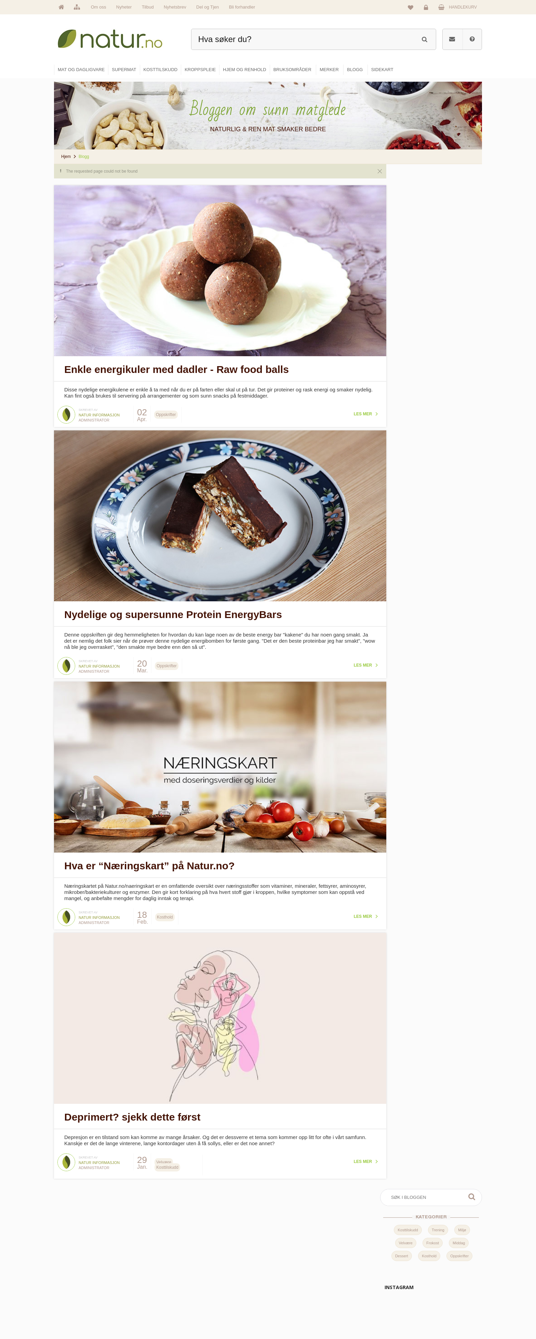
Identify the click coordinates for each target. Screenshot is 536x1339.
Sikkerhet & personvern (439, 1314)
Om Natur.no (216, 1270)
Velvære (406, 225)
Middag (459, 225)
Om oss (98, 7)
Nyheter (124, 7)
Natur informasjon (99, 412)
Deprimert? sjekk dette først (132, 1105)
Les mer (350, 411)
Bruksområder (362, 1270)
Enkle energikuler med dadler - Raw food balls (176, 366)
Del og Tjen (207, 7)
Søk (471, 178)
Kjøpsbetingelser (433, 1299)
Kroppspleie (287, 1299)
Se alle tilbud (216, 1314)
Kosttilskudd (408, 212)
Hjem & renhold (291, 1314)
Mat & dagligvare (292, 1255)
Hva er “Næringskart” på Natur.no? (149, 856)
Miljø (462, 212)
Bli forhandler (242, 7)
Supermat (286, 1270)
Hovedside (214, 1255)
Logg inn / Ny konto (436, 1255)
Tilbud (148, 7)
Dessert (401, 238)
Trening (438, 212)
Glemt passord (431, 1270)
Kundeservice (430, 1284)
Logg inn (427, 9)
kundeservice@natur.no (122, 1295)
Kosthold (429, 238)
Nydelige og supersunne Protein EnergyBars (173, 608)
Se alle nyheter (218, 1299)
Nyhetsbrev (175, 7)
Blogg (354, 1255)
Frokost (432, 225)
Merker (210, 1284)
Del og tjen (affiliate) (367, 1299)
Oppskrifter (459, 238)
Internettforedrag (364, 1284)
